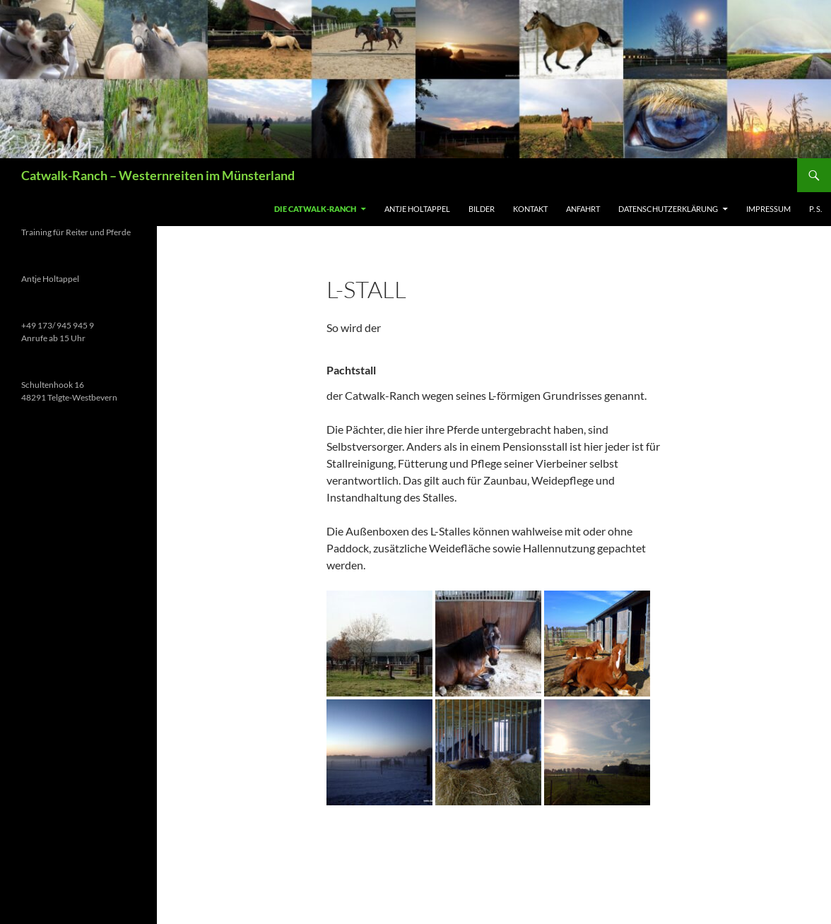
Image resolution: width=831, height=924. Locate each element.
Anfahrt (583, 208)
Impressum (768, 208)
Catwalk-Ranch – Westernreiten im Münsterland (158, 175)
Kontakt (530, 208)
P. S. (815, 208)
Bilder (481, 208)
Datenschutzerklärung (668, 208)
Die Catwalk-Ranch (315, 208)
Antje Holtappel (417, 208)
